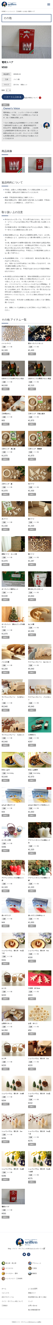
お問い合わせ (32, 1305)
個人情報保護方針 (34, 1310)
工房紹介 (5, 1305)
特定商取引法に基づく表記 (37, 1297)
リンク (30, 1301)
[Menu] (48, 4)
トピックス (5, 1293)
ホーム (4, 1289)
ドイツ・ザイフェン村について (12, 1301)
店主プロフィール (8, 1297)
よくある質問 (32, 1289)
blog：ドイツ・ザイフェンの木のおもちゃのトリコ (25, 1248)
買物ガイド (32, 1293)
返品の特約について (31, 98)
